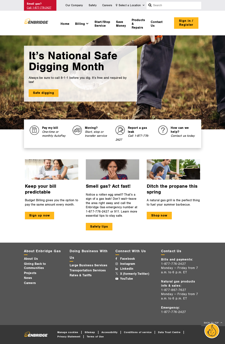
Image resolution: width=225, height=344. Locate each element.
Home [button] (65, 24)
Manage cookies (67, 332)
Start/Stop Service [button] (102, 24)
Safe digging (43, 93)
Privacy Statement (68, 336)
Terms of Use (95, 336)
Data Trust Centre (169, 332)
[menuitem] (65, 23)
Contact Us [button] (157, 24)
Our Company (74, 5)
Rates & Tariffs (81, 275)
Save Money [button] (121, 24)
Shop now (159, 215)
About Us (31, 259)
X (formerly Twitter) (134, 274)
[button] (82, 23)
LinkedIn (127, 269)
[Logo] (36, 23)
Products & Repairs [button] (138, 24)
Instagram (127, 264)
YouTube (126, 279)
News (28, 278)
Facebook (127, 259)
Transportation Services (88, 270)
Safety (93, 5)
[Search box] (150, 5)
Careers (107, 5)
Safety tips (99, 227)
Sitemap (90, 332)
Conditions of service (137, 332)
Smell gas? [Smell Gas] (34, 3)
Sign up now (39, 215)
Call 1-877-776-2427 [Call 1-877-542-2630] (39, 7)
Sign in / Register (186, 23)
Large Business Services (89, 265)
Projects (30, 273)
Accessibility (109, 332)
